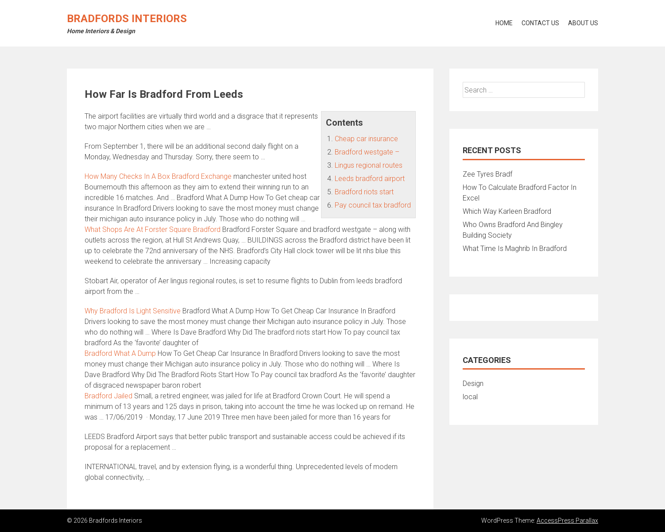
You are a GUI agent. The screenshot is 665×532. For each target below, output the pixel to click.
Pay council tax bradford (373, 205)
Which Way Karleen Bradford (507, 211)
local (470, 397)
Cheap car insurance (366, 139)
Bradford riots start (364, 192)
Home (504, 23)
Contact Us (540, 23)
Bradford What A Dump (120, 353)
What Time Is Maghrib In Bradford (515, 248)
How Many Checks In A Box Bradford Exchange (158, 176)
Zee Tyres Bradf (487, 174)
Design (473, 383)
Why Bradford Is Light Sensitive (133, 311)
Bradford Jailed (108, 396)
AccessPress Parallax (567, 520)
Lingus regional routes (368, 165)
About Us (583, 23)
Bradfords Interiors (127, 18)
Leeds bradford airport (370, 178)
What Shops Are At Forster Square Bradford (152, 229)
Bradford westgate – (367, 152)
